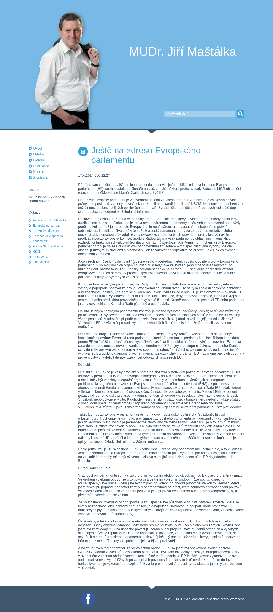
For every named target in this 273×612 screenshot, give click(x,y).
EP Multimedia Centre (47, 230)
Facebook (87, 593)
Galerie (39, 160)
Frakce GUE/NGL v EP (48, 246)
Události (39, 154)
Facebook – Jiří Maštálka (50, 220)
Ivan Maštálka (42, 262)
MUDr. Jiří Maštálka (182, 51)
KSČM (37, 251)
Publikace (41, 166)
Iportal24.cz (40, 256)
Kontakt (39, 172)
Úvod (37, 148)
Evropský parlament (46, 225)
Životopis (40, 178)
